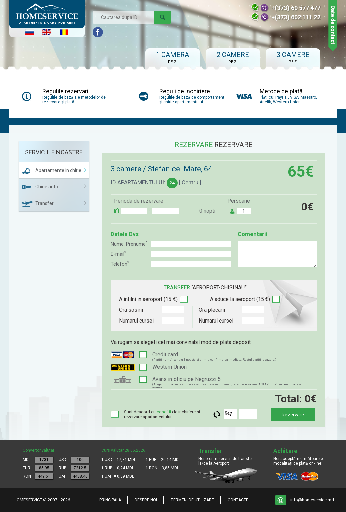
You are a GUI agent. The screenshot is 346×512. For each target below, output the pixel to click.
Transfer (44, 203)
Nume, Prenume (129, 244)
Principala (110, 500)
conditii (164, 411)
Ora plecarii (212, 310)
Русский (29, 32)
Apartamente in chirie (58, 170)
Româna (64, 32)
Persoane (238, 201)
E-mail (118, 254)
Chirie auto (46, 186)
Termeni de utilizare (192, 500)
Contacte (238, 500)
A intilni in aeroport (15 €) (148, 299)
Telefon (120, 264)
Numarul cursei (136, 320)
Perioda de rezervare (138, 201)
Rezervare (293, 414)
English (46, 32)
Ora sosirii (131, 310)
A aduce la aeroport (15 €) (240, 299)
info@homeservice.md (312, 499)
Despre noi (146, 500)
